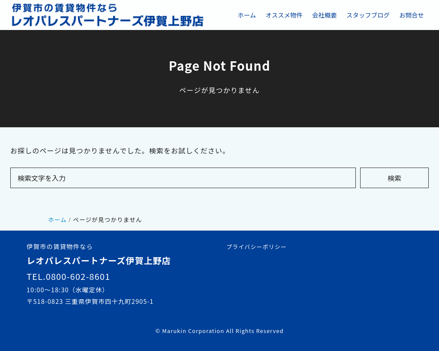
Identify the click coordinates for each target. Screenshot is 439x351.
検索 (394, 178)
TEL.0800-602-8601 (68, 276)
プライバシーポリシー (256, 247)
